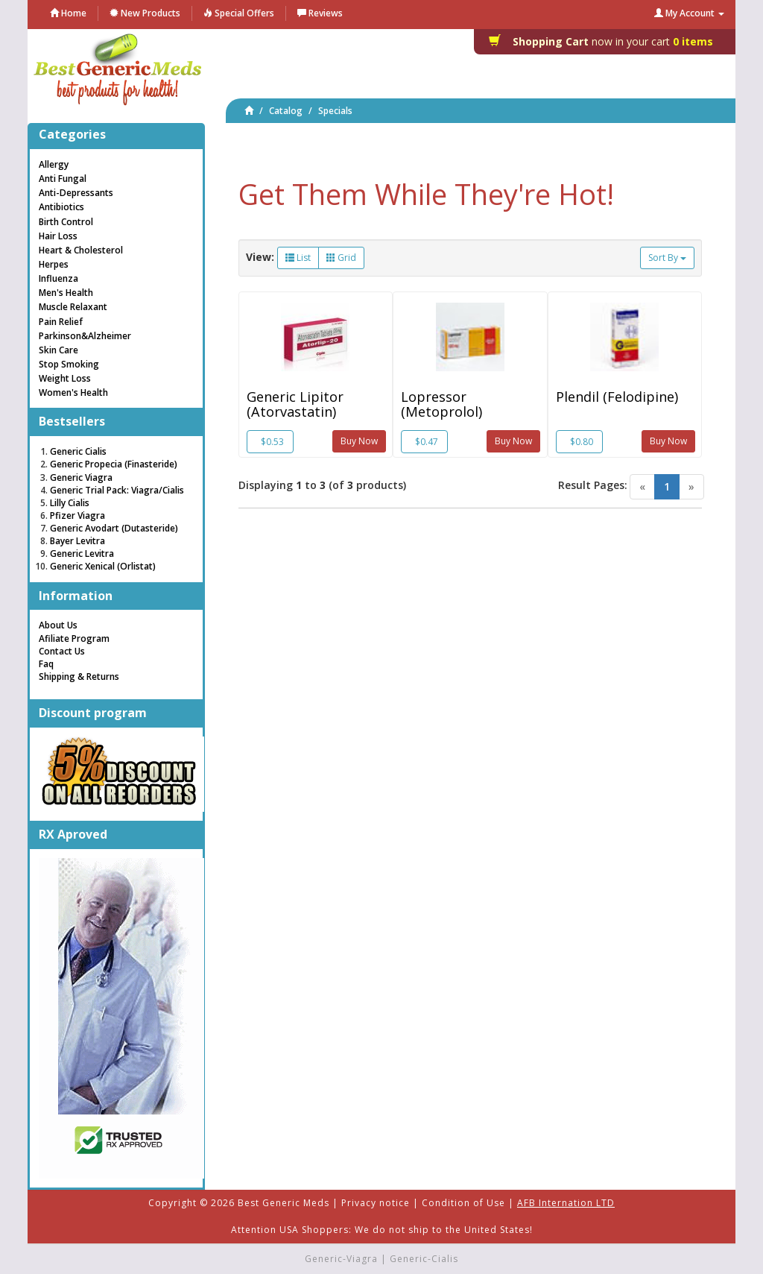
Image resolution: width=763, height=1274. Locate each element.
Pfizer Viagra (77, 515)
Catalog (286, 110)
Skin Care (58, 350)
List (298, 257)
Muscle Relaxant (73, 306)
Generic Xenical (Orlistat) (103, 566)
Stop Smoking (69, 364)
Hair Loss (58, 236)
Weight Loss (65, 378)
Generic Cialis (78, 451)
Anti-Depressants (76, 192)
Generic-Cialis (424, 1258)
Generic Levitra (82, 553)
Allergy (54, 164)
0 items (605, 41)
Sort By (667, 257)
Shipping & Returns (79, 676)
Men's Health (66, 292)
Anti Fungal (62, 178)
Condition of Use (463, 1202)
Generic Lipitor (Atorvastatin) (295, 404)
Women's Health (73, 392)
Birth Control (66, 221)
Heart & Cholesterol (81, 250)
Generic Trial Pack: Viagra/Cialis (117, 490)
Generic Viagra (81, 477)
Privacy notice (375, 1202)
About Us (58, 625)
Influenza (58, 278)
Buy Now (359, 441)
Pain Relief (61, 321)
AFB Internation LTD (566, 1202)
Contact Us (62, 651)
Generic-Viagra (341, 1258)
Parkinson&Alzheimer (85, 335)
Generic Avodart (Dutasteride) (114, 528)
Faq (46, 664)
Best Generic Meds (283, 1202)
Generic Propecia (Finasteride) (113, 464)
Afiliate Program (74, 638)
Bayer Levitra (77, 540)
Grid (341, 257)
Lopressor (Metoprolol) (441, 404)
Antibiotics (61, 207)
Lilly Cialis (69, 502)
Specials (335, 110)
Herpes (54, 264)
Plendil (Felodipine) (617, 397)
